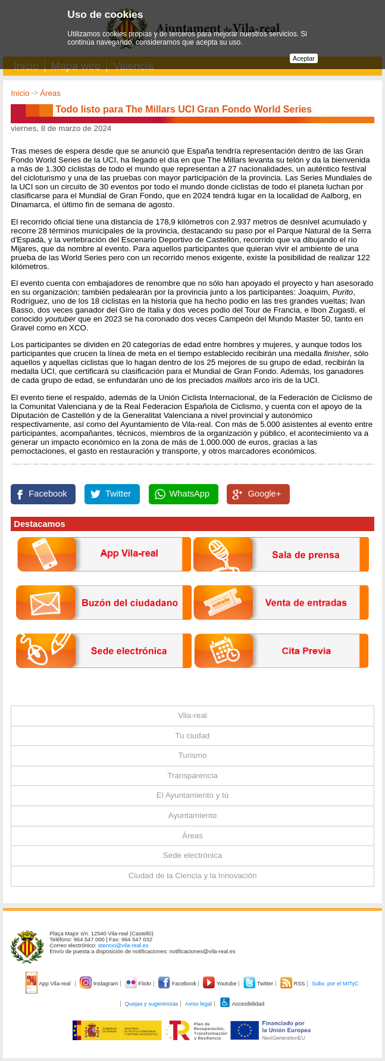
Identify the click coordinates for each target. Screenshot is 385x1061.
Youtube (220, 984)
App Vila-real (49, 984)
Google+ (264, 493)
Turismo (193, 755)
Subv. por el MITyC (335, 984)
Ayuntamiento (192, 815)
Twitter (118, 493)
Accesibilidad (242, 1004)
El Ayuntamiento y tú (192, 795)
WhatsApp (190, 493)
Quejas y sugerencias (152, 1004)
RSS (293, 984)
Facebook (48, 493)
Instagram (100, 984)
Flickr (139, 984)
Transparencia (192, 775)
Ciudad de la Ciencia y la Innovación (193, 875)
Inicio (20, 93)
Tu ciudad (192, 735)
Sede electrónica (192, 855)
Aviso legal (198, 1004)
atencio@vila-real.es (123, 945)
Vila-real (192, 715)
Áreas (50, 93)
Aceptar (304, 58)
